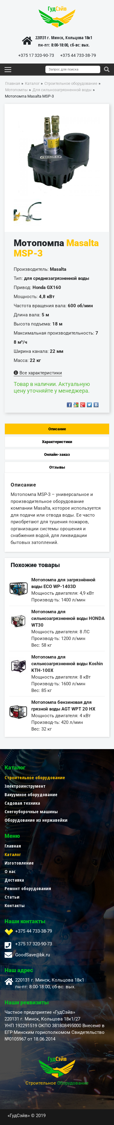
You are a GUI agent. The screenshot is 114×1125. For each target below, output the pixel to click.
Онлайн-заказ (57, 454)
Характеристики (57, 441)
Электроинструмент (25, 786)
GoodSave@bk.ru (32, 955)
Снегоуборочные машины (31, 811)
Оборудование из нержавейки (36, 820)
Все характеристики (38, 373)
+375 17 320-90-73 (36, 55)
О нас (10, 871)
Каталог (13, 854)
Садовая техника (22, 803)
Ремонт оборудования (28, 888)
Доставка (14, 880)
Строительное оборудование (35, 777)
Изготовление (19, 863)
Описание (57, 429)
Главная (13, 846)
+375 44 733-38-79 (78, 55)
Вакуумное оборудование (31, 794)
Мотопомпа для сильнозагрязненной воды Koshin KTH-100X (67, 663)
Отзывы (57, 467)
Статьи (12, 897)
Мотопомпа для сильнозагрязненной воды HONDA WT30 (68, 618)
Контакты (15, 905)
